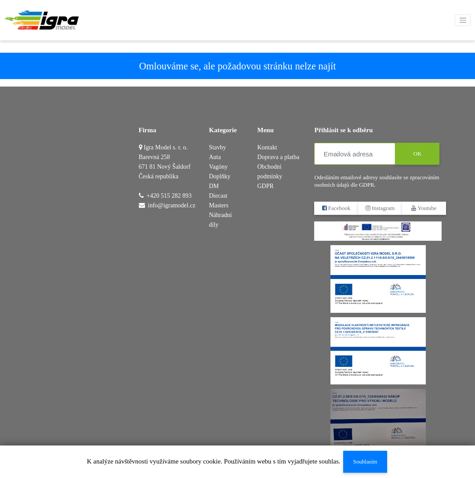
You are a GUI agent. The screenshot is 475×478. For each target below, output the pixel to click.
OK (417, 153)
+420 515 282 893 (169, 195)
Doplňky (220, 176)
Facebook (336, 208)
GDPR (265, 186)
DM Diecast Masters (218, 196)
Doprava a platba (278, 157)
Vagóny (218, 166)
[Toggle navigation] (463, 20)
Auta (215, 157)
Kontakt (267, 147)
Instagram (380, 208)
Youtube (424, 208)
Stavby (217, 147)
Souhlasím (365, 461)
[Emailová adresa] (354, 154)
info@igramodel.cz (172, 205)
